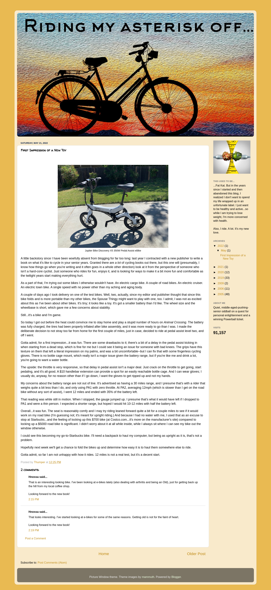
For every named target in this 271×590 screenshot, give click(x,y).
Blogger (176, 576)
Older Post (196, 553)
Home (104, 553)
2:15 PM (34, 499)
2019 (221, 277)
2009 (221, 283)
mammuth (148, 576)
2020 (221, 272)
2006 (221, 288)
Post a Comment (35, 538)
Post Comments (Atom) (52, 562)
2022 (221, 245)
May (224, 250)
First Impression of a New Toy (233, 257)
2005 (221, 294)
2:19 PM (34, 530)
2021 (221, 266)
